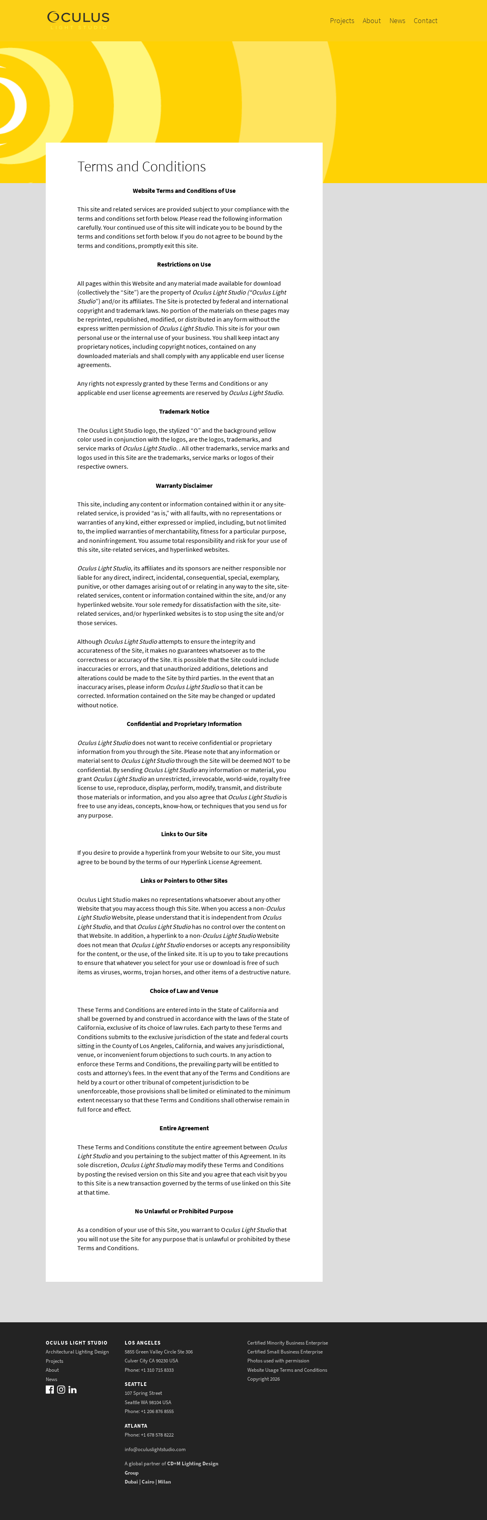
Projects (342, 20)
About (372, 20)
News (397, 20)
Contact (426, 20)
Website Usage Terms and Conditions (287, 1369)
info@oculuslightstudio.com (155, 1448)
